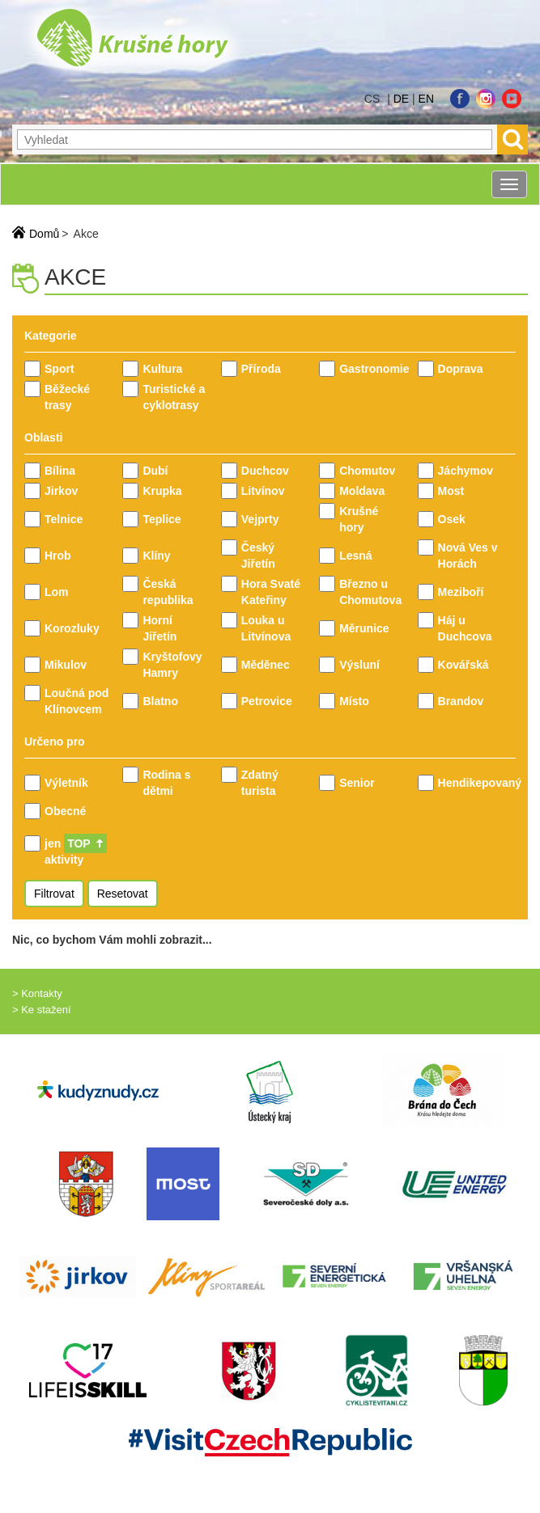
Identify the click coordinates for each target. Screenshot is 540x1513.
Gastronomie (372, 368)
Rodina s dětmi (166, 782)
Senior (357, 782)
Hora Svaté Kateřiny (270, 591)
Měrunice (364, 628)
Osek (452, 519)
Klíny (156, 555)
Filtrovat (54, 893)
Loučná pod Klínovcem (76, 701)
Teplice (161, 519)
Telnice (64, 519)
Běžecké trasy (67, 397)
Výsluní (359, 664)
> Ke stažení (41, 1010)
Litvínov (263, 490)
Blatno (160, 701)
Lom (57, 591)
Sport (59, 368)
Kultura (162, 368)
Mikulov (66, 664)
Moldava (362, 490)
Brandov (461, 701)
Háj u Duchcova (465, 628)
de (401, 98)
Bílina (60, 470)
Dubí (155, 470)
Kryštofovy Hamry (172, 664)
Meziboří (461, 591)
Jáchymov (465, 470)
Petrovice (266, 701)
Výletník (66, 782)
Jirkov (61, 490)
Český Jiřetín (258, 555)
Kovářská (463, 664)
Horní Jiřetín (159, 628)
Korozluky (72, 628)
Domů (44, 233)
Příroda (261, 368)
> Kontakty (37, 993)
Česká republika (167, 591)
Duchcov (265, 470)
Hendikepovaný (471, 782)
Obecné (65, 811)
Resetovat (122, 893)
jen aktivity (76, 850)
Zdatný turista (260, 782)
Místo (354, 701)
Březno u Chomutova (370, 591)
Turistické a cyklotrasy (173, 397)
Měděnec (265, 664)
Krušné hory (358, 519)
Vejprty (260, 519)
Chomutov (367, 470)
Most (451, 490)
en (426, 98)
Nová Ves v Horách (468, 555)
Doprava (460, 368)
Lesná (355, 555)
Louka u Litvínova (266, 628)
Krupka (161, 490)
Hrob (58, 555)
